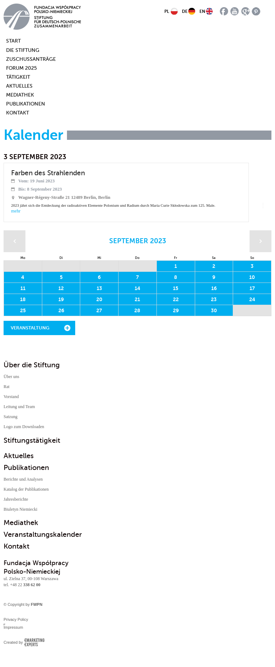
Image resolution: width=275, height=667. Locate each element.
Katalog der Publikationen (26, 489)
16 (214, 288)
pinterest (256, 11)
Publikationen (25, 104)
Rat (7, 386)
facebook (223, 11)
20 (99, 299)
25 (23, 310)
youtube (234, 11)
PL (166, 11)
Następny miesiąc (260, 241)
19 (61, 299)
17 (252, 288)
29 (176, 310)
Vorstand (11, 396)
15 (175, 288)
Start (10, 41)
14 (137, 288)
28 (137, 310)
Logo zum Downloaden (24, 426)
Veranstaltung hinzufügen (30, 330)
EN (202, 11)
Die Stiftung (22, 50)
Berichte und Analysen (23, 479)
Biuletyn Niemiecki (20, 509)
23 (214, 299)
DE (185, 11)
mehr (15, 211)
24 (252, 299)
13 (99, 288)
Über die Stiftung (32, 365)
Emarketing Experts (34, 642)
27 (99, 310)
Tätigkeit (18, 77)
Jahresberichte (16, 499)
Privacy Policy (16, 619)
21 (137, 299)
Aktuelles (19, 86)
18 (23, 299)
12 (61, 288)
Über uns (11, 376)
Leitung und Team (19, 406)
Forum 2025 (21, 68)
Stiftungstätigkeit (32, 440)
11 (22, 288)
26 (61, 310)
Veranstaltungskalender (43, 534)
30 (214, 310)
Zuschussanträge (31, 59)
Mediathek (20, 95)
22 (176, 299)
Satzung (11, 416)
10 (252, 277)
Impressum (13, 627)
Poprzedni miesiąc (14, 241)
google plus (245, 11)
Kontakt (17, 113)
